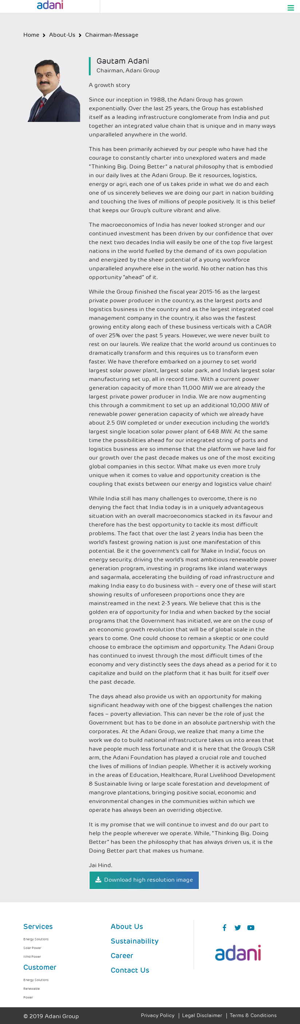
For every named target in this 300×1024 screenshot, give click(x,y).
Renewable (31, 989)
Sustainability (134, 941)
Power (28, 997)
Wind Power (32, 956)
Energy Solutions (35, 939)
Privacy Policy (157, 1016)
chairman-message (111, 35)
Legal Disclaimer (202, 1016)
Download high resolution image (144, 880)
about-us (62, 35)
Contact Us (130, 971)
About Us (127, 927)
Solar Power (32, 948)
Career (122, 956)
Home (31, 35)
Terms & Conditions (253, 1016)
